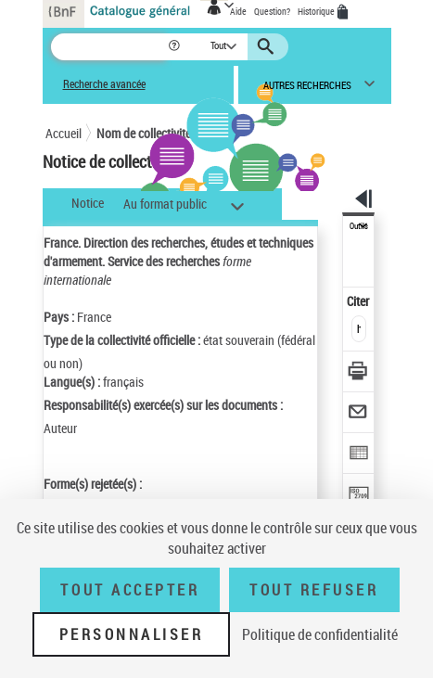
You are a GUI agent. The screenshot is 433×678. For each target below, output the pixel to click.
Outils (359, 226)
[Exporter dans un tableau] (359, 454)
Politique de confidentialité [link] (320, 634)
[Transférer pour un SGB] (359, 495)
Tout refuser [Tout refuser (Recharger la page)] (313, 590)
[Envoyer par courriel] (359, 414)
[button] (176, 46)
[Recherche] (109, 46)
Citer (359, 301)
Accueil (63, 133)
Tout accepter (129, 590)
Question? (272, 11)
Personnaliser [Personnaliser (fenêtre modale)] (131, 634)
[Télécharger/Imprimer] (359, 373)
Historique (317, 11)
